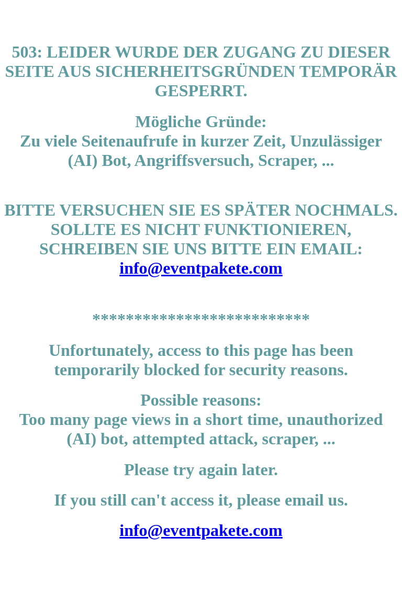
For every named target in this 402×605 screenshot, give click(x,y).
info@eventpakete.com (200, 268)
